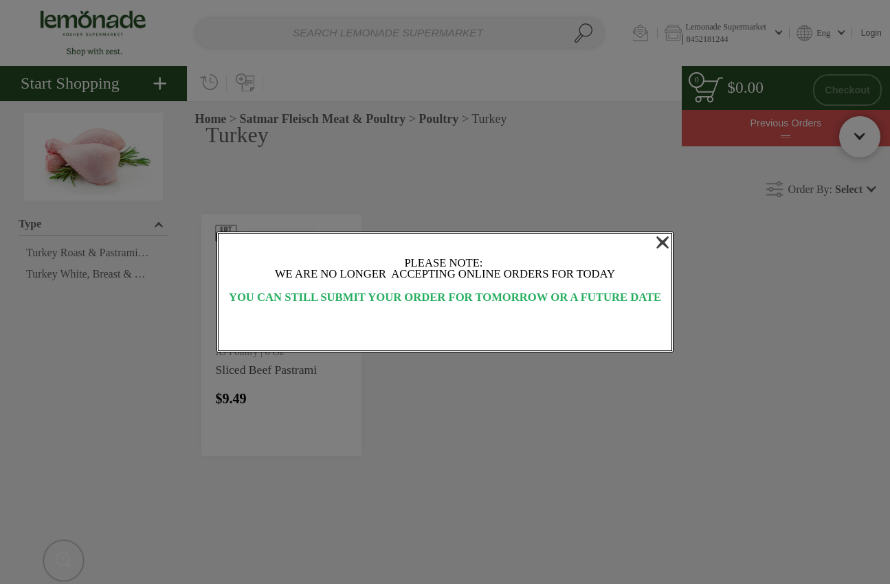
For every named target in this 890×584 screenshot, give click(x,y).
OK (444, 328)
